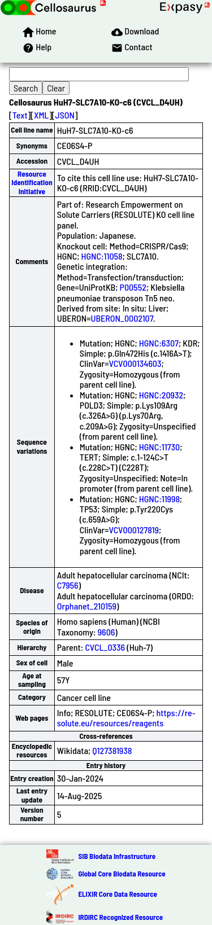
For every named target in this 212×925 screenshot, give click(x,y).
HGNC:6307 (159, 342)
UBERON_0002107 (122, 318)
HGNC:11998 (159, 498)
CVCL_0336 (105, 647)
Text (20, 114)
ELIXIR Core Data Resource (117, 893)
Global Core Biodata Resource (121, 873)
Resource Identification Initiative (31, 182)
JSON (65, 114)
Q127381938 (112, 750)
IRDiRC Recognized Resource (120, 917)
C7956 (68, 585)
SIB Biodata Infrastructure (116, 856)
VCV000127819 (134, 529)
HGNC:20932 (161, 394)
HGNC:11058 (102, 256)
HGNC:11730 (159, 446)
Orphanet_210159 (86, 605)
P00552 (133, 287)
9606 (106, 631)
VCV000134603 (135, 363)
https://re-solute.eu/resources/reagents (126, 717)
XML (41, 114)
